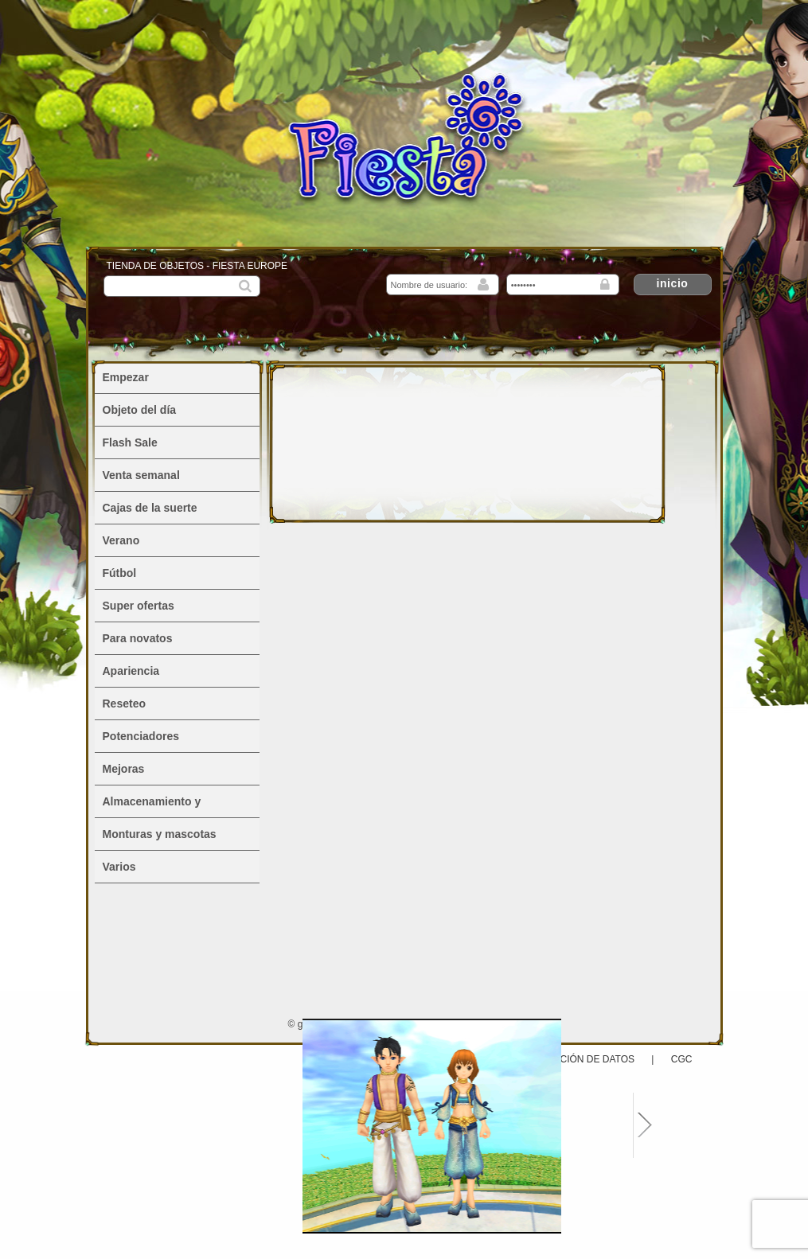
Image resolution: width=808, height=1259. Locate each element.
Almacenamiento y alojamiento (152, 806)
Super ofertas (138, 605)
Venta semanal (141, 475)
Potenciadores (141, 736)
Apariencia (131, 671)
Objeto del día (140, 409)
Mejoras (124, 768)
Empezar (126, 377)
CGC (682, 1059)
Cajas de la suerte (150, 507)
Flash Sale (130, 442)
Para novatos (138, 638)
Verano (121, 540)
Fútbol (120, 573)
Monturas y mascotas (160, 834)
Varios (119, 866)
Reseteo (124, 703)
